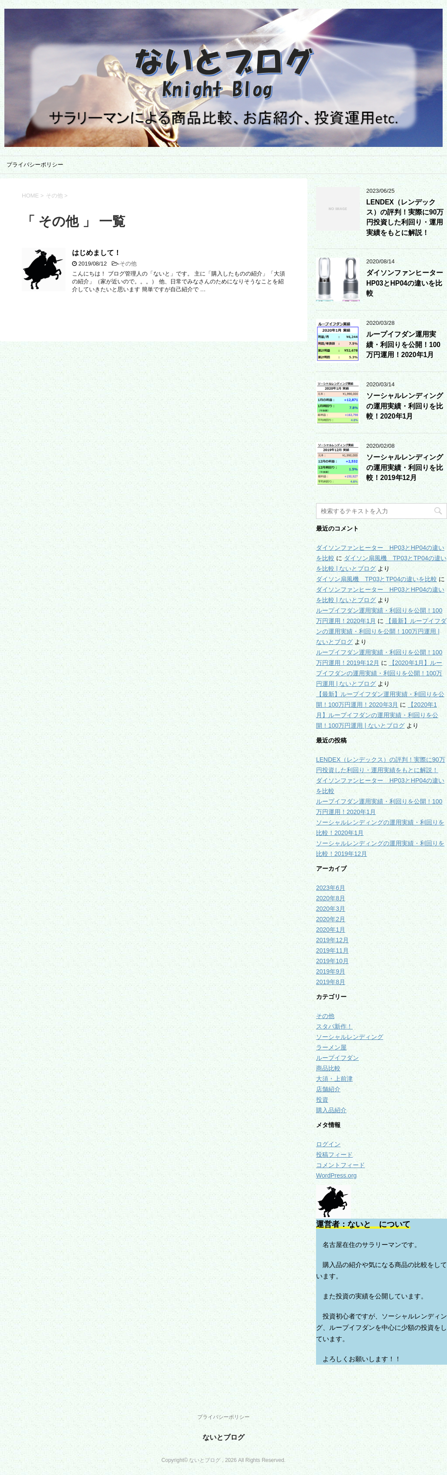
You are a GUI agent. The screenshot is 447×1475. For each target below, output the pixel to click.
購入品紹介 (331, 1110)
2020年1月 (330, 929)
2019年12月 (332, 940)
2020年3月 (330, 908)
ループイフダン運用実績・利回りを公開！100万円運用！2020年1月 (403, 344)
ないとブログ (223, 1437)
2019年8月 (330, 981)
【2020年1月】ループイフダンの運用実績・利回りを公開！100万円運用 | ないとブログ (379, 673)
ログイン (328, 1144)
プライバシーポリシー (35, 164)
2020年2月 (330, 919)
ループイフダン (337, 1057)
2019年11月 (332, 950)
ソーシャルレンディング (349, 1036)
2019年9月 (330, 971)
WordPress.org (336, 1175)
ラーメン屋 (331, 1047)
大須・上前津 (334, 1078)
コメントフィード (340, 1165)
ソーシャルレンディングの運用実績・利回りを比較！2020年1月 (404, 406)
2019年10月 (332, 960)
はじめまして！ (96, 252)
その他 (128, 263)
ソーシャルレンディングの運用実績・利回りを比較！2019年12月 (404, 467)
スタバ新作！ (334, 1026)
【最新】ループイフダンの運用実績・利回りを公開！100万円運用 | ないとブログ (381, 631)
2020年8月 (330, 898)
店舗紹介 (328, 1089)
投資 (322, 1099)
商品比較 (328, 1068)
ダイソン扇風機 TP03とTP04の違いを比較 (376, 579)
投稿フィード (334, 1154)
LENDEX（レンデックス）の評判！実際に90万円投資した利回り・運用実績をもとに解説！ (405, 217)
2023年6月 (330, 887)
